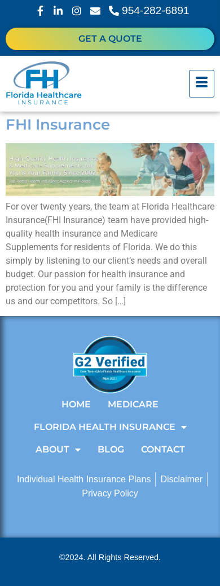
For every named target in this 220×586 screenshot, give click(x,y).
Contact (163, 449)
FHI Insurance (58, 125)
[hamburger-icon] (201, 84)
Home (76, 404)
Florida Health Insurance (110, 427)
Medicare (133, 404)
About (58, 450)
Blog (111, 449)
